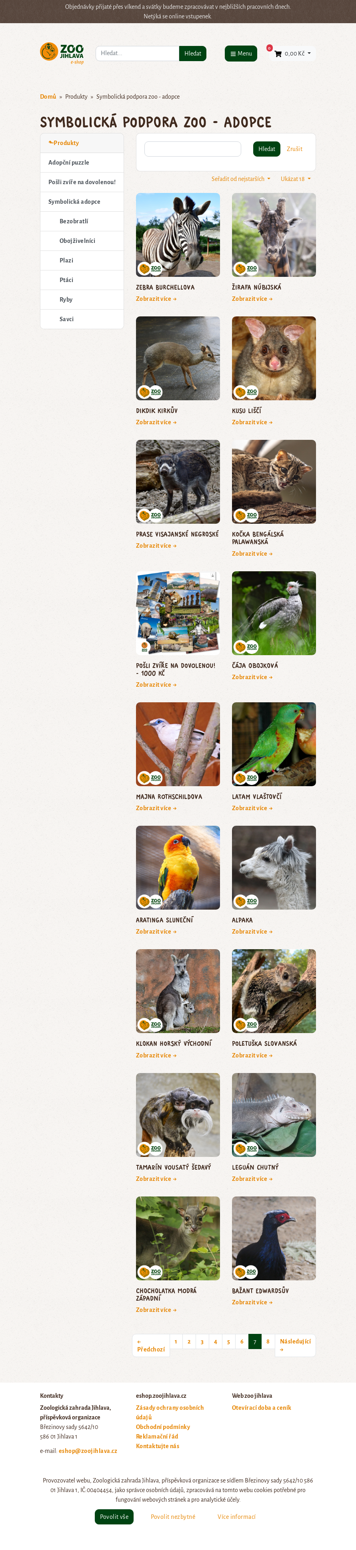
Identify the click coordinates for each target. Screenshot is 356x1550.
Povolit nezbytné (173, 1517)
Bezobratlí (74, 221)
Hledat (192, 53)
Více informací (237, 1517)
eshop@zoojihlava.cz (88, 1451)
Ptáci (66, 280)
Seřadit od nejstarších (239, 179)
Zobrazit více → (156, 299)
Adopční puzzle (69, 162)
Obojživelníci (77, 241)
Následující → (295, 1345)
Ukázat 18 (293, 179)
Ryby (66, 299)
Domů (48, 96)
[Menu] (241, 53)
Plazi (66, 260)
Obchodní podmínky (163, 1427)
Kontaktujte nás (157, 1446)
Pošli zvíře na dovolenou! (82, 182)
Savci (67, 319)
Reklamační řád (157, 1436)
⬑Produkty (63, 143)
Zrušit (294, 149)
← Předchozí (151, 1345)
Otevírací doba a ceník (262, 1408)
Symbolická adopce (74, 202)
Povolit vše (114, 1517)
